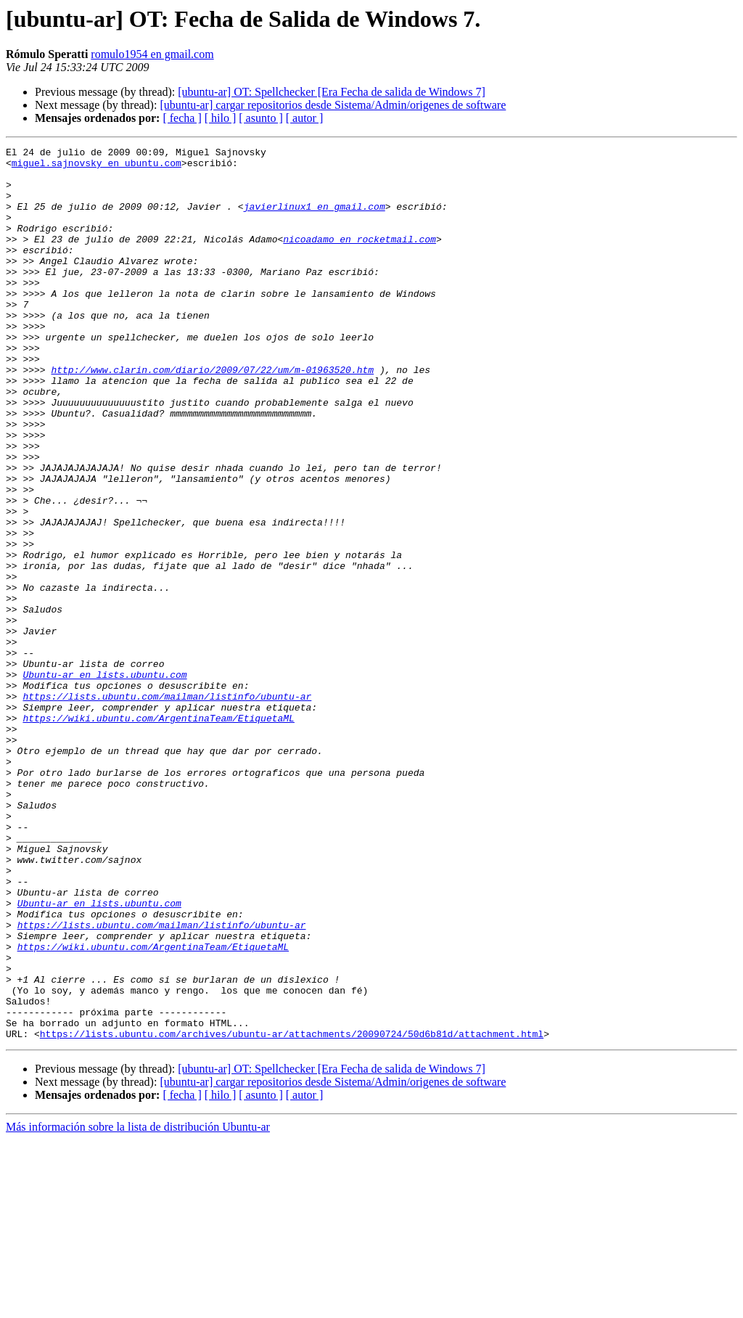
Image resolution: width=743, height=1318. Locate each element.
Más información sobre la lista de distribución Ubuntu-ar (138, 1305)
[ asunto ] (260, 118)
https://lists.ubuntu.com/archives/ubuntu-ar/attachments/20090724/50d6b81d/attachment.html (291, 1212)
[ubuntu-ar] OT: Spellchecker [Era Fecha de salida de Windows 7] (331, 92)
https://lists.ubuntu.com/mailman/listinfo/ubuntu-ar (166, 807)
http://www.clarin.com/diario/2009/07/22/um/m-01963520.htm (212, 415)
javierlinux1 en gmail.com (314, 219)
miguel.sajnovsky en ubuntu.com (96, 166)
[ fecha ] (182, 118)
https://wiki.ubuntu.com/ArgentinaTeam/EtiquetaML (158, 833)
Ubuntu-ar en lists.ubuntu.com (104, 780)
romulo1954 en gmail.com (152, 54)
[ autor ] (305, 118)
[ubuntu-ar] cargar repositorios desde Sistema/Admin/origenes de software (333, 105)
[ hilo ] (221, 118)
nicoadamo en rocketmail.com (359, 258)
